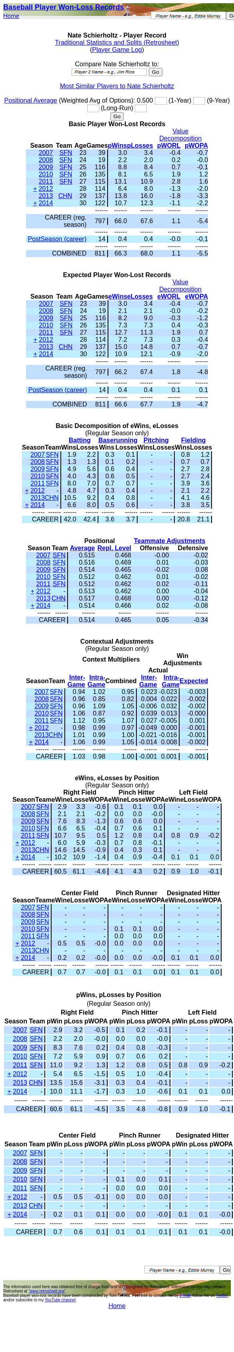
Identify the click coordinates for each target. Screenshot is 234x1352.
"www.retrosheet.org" (47, 1291)
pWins (117, 145)
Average (82, 548)
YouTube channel (60, 1300)
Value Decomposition (180, 135)
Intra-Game (96, 681)
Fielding (193, 440)
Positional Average (30, 100)
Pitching (156, 440)
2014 (46, 203)
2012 (46, 188)
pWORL (169, 145)
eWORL (168, 296)
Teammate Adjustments (170, 540)
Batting (80, 440)
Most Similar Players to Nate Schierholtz (117, 86)
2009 (46, 167)
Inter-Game (76, 681)
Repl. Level (114, 548)
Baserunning (118, 440)
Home (11, 15)
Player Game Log (117, 49)
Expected (194, 681)
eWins (117, 296)
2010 (46, 174)
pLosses (140, 145)
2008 (46, 160)
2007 (46, 152)
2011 (46, 181)
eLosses (140, 296)
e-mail (184, 1295)
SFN (65, 152)
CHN (65, 195)
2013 (46, 195)
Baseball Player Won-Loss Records (63, 7)
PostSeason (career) (57, 239)
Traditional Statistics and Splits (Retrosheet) (117, 42)
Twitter (222, 1295)
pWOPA (196, 145)
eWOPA (196, 296)
